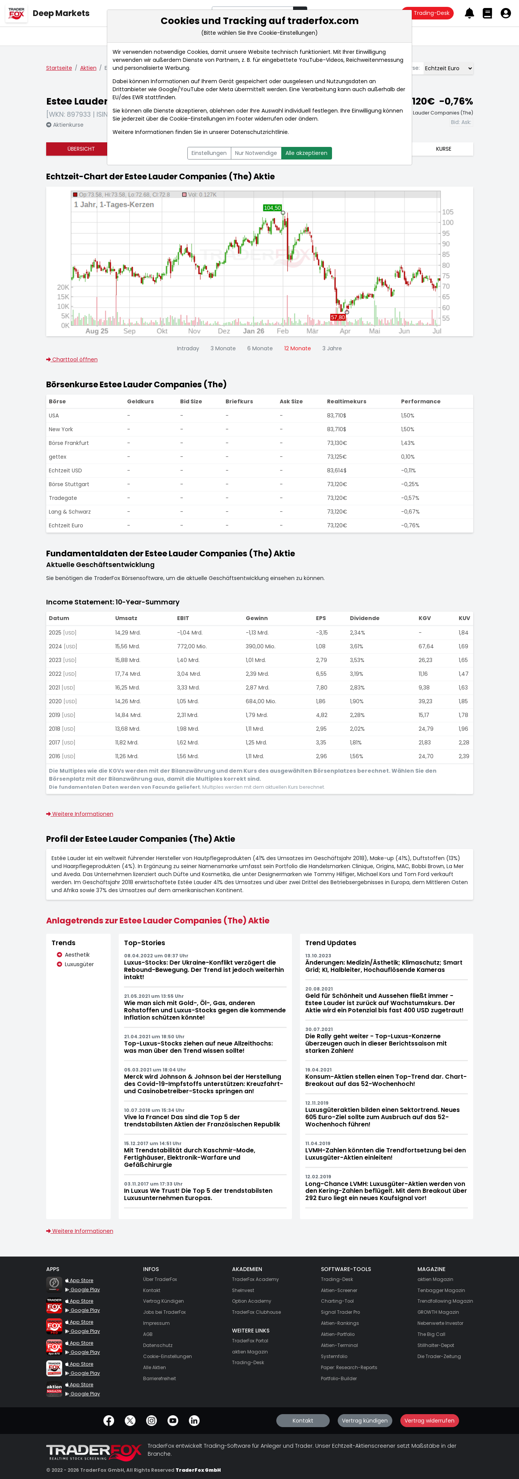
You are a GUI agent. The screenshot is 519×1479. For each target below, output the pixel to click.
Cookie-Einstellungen (197, 118)
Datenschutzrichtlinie (259, 132)
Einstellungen (209, 153)
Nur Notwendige (256, 153)
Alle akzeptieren (306, 153)
